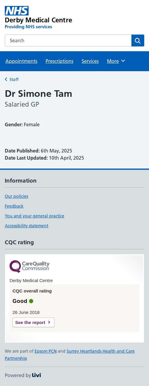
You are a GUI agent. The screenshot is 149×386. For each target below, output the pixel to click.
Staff (14, 79)
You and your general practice (34, 216)
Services (90, 61)
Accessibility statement (26, 225)
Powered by (23, 375)
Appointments (21, 61)
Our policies (16, 196)
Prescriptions (59, 61)
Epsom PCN (46, 351)
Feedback (14, 206)
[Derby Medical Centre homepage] (47, 18)
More (116, 60)
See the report (30, 322)
